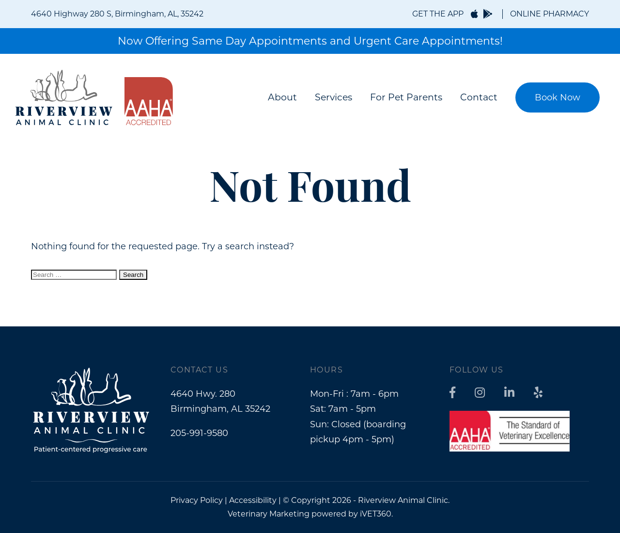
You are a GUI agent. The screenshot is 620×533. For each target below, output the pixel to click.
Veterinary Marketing (269, 513)
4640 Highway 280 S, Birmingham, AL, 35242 (117, 13)
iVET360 (375, 513)
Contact (478, 97)
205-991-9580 (199, 433)
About (282, 97)
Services (333, 97)
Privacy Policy (196, 500)
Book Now (557, 97)
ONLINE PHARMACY (549, 13)
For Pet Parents (406, 97)
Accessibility (253, 500)
